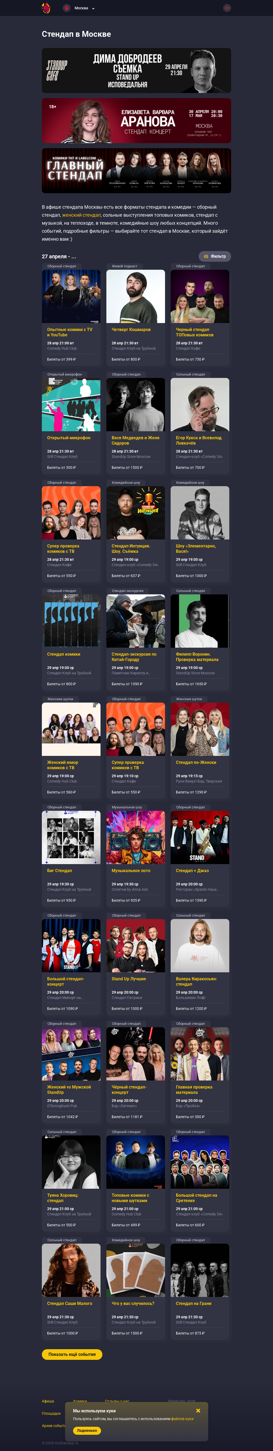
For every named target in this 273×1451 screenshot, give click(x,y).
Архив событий (55, 1426)
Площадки (51, 1413)
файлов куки (182, 1419)
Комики (80, 1401)
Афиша (48, 1401)
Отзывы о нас (117, 1401)
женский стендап (81, 215)
